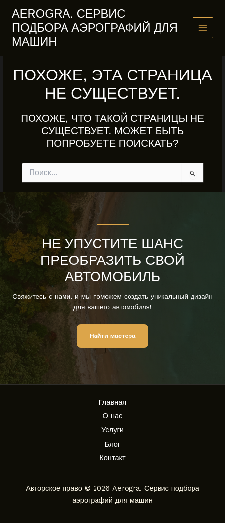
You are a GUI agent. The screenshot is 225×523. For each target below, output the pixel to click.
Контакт (112, 457)
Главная (113, 402)
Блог (113, 444)
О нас (113, 415)
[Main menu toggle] (203, 27)
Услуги (112, 429)
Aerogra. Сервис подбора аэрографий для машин (95, 27)
